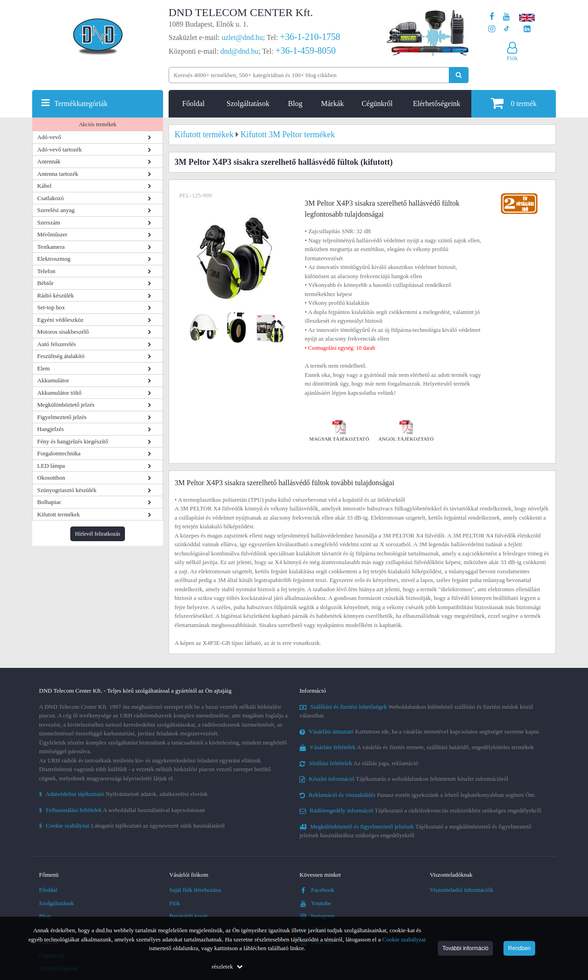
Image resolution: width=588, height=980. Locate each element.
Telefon (46, 271)
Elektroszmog (53, 258)
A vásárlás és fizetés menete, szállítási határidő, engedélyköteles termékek (417, 747)
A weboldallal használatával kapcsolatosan (122, 809)
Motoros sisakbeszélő (63, 331)
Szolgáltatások (247, 103)
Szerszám (48, 222)
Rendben (519, 948)
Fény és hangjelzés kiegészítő (72, 441)
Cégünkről (377, 103)
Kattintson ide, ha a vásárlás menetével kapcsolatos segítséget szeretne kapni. (420, 731)
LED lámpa (51, 465)
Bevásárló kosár (189, 916)
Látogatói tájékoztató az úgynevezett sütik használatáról (132, 825)
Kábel (44, 185)
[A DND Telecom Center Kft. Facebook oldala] (492, 16)
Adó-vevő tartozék (59, 149)
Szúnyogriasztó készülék (66, 490)
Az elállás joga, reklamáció (359, 763)
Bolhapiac (49, 501)
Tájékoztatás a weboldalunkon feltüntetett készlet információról (404, 778)
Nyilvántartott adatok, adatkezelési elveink (123, 793)
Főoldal (193, 103)
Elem (43, 368)
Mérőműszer (52, 234)
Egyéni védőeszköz (60, 319)
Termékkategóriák (80, 103)
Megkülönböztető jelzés (66, 404)
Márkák (332, 103)
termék (514, 103)
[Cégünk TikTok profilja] (506, 29)
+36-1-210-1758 (310, 37)
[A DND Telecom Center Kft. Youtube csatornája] (506, 16)
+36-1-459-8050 (305, 50)
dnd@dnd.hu (239, 51)
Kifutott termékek (58, 514)
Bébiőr (45, 283)
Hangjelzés (50, 429)
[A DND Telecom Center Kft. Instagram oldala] (491, 29)
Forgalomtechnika (58, 453)
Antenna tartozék (57, 173)
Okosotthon (51, 477)
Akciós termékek (98, 124)
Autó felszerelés (56, 344)
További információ (465, 948)
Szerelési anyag (55, 210)
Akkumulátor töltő (59, 392)
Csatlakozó (50, 198)
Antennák (49, 161)
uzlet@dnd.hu (242, 37)
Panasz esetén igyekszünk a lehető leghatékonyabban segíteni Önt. (418, 794)
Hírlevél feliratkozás (97, 534)
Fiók (175, 903)
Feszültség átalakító (61, 356)
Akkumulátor (53, 380)
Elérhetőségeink (436, 103)
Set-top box (51, 307)
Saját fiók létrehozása (195, 889)
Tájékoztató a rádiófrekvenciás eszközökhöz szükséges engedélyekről (420, 810)
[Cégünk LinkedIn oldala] (527, 29)
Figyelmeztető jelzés (61, 417)
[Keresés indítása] (459, 75)
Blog (295, 103)
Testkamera (51, 246)
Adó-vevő (49, 137)
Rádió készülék (55, 295)
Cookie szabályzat (404, 939)
